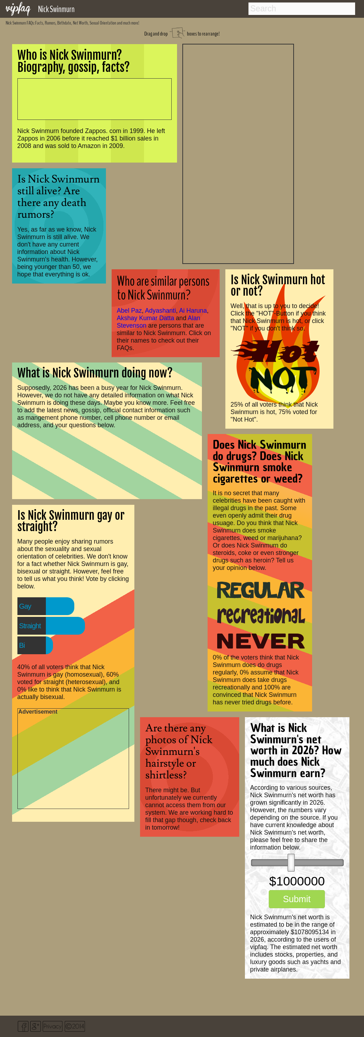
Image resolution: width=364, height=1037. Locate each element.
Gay (25, 606)
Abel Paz (129, 310)
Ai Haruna (193, 310)
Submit (297, 899)
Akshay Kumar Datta (145, 318)
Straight (30, 626)
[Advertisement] (238, 153)
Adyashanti (160, 310)
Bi (22, 645)
